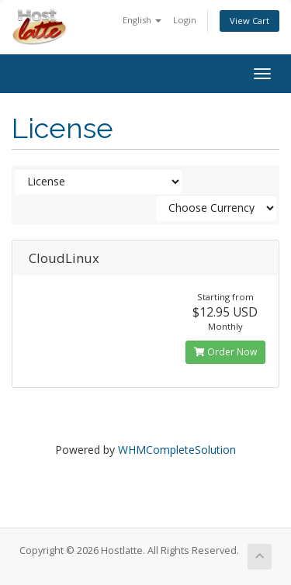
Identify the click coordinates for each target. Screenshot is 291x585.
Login (184, 20)
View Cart (249, 20)
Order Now (225, 351)
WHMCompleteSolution (177, 449)
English (142, 20)
